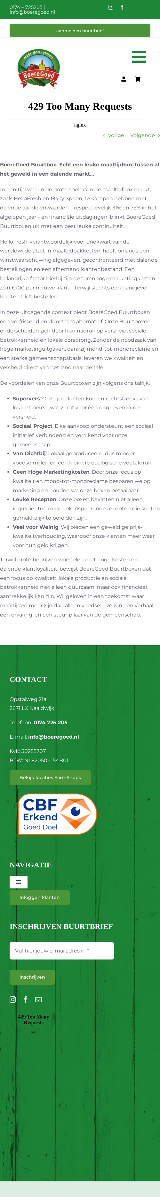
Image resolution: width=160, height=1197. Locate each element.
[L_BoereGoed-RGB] (39, 41)
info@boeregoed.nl (32, 12)
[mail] (38, 999)
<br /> (34, 1048)
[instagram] (110, 7)
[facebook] (122, 7)
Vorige (116, 135)
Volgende (142, 135)
